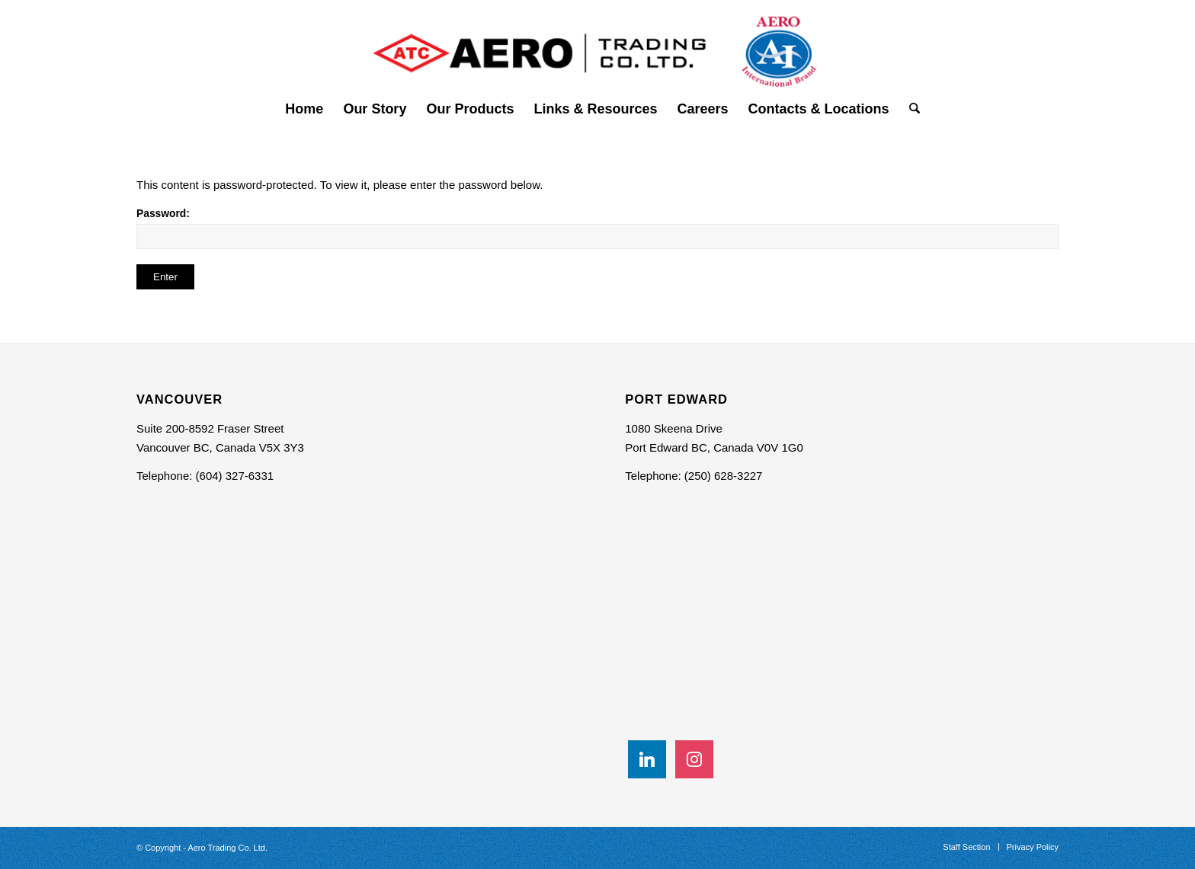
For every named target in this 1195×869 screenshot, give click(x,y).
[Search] (909, 109)
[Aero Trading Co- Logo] (597, 45)
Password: (597, 228)
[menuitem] (304, 109)
